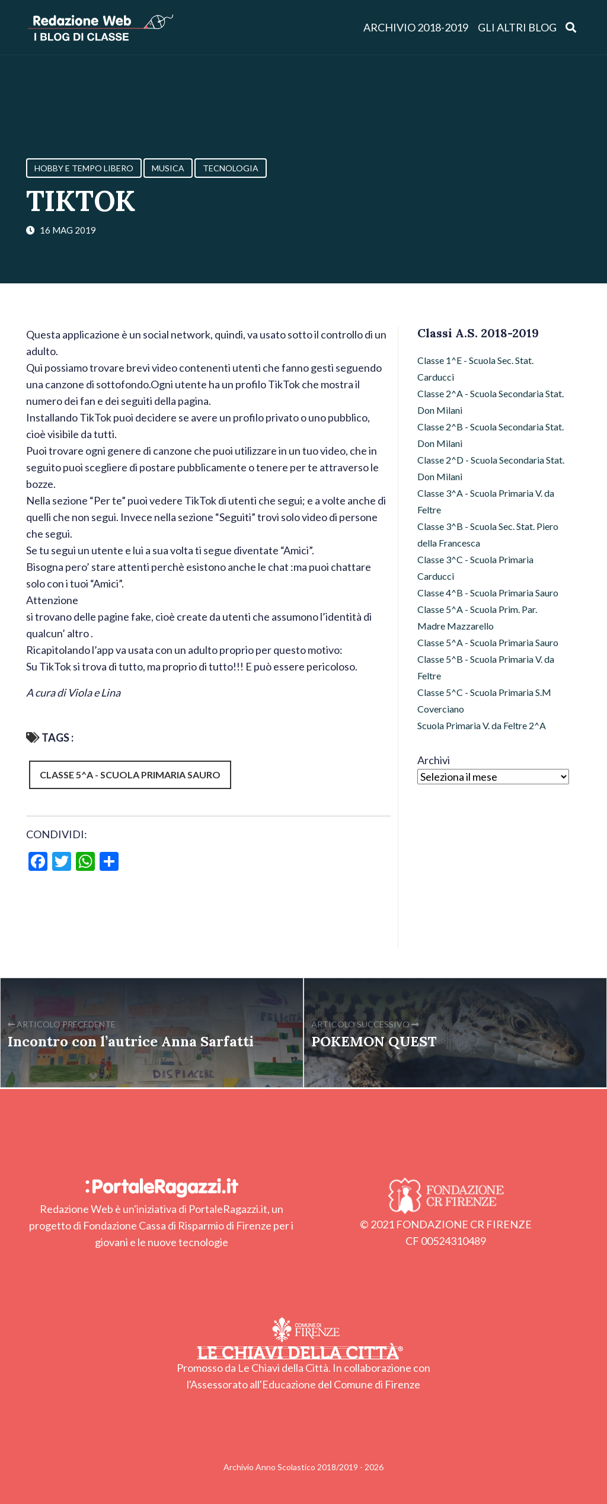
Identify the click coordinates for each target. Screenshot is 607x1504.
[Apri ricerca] (571, 27)
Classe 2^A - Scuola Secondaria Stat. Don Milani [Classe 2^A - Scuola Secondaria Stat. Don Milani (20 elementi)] (490, 402)
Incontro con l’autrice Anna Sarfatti (131, 1041)
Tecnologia (230, 168)
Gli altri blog (517, 27)
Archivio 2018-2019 (415, 27)
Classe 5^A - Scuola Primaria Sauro (130, 774)
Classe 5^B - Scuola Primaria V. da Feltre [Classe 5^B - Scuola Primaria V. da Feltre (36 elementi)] (485, 667)
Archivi (433, 760)
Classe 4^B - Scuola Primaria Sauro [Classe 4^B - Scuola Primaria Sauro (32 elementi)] (487, 592)
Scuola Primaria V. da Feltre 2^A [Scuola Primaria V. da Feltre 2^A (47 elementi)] (481, 725)
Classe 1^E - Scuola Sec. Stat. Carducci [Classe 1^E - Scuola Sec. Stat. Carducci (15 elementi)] (475, 368)
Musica (168, 168)
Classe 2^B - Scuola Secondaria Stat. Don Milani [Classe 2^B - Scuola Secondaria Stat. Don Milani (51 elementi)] (490, 435)
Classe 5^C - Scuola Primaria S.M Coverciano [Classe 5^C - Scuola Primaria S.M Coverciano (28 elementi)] (484, 700)
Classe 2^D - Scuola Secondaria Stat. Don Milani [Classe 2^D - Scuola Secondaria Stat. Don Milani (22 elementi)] (490, 468)
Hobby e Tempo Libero (83, 168)
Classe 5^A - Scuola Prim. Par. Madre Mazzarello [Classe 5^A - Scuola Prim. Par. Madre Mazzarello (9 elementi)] (477, 617)
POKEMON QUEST (373, 1041)
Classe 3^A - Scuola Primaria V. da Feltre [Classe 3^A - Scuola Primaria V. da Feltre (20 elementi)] (485, 501)
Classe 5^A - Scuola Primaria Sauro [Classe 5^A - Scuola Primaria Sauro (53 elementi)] (487, 642)
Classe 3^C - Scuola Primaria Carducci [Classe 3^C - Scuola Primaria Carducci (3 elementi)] (475, 568)
